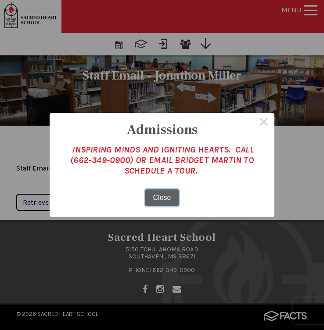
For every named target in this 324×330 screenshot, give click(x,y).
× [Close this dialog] (264, 123)
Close (162, 197)
